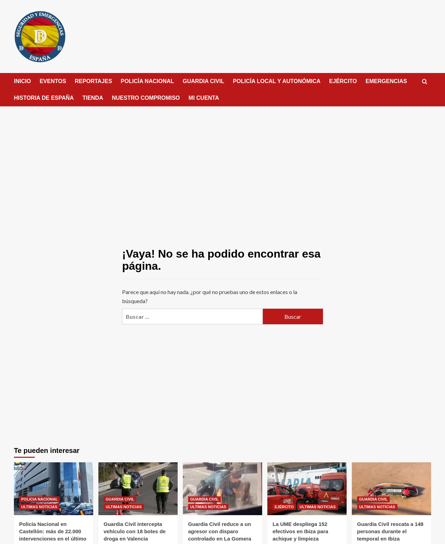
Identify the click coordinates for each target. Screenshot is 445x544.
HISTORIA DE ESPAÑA (44, 98)
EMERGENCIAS (386, 81)
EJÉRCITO (343, 81)
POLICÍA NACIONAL (147, 81)
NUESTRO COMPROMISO (146, 98)
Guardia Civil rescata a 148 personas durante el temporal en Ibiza (390, 531)
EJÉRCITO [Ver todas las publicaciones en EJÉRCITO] (284, 507)
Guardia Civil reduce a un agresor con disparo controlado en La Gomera (219, 531)
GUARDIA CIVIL (203, 81)
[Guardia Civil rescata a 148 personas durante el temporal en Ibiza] (391, 488)
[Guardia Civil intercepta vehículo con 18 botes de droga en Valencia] (138, 488)
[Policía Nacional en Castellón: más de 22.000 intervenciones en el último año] (53, 488)
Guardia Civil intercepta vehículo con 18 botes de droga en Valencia (134, 531)
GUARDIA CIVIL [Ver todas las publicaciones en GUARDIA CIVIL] (120, 499)
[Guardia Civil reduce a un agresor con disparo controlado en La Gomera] (222, 488)
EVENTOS (53, 81)
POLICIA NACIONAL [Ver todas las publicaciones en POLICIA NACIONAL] (39, 499)
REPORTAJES (93, 81)
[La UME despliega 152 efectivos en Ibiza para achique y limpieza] (307, 488)
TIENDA (92, 98)
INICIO (22, 81)
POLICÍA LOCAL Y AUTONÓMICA (277, 81)
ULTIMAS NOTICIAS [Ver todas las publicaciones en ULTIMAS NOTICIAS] (39, 507)
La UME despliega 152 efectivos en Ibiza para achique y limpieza (300, 531)
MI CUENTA (203, 98)
